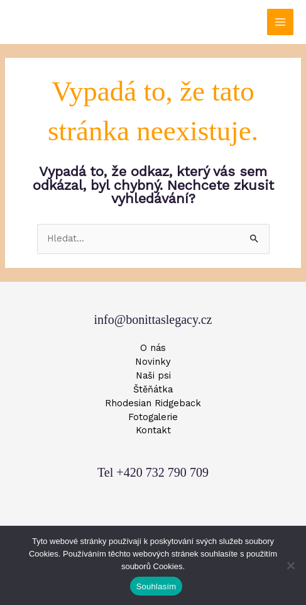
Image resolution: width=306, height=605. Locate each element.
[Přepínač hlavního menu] (280, 22)
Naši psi (153, 375)
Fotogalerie (153, 417)
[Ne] (290, 565)
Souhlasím (156, 586)
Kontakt (153, 430)
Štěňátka (153, 389)
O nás (153, 347)
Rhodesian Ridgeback (153, 403)
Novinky (153, 361)
